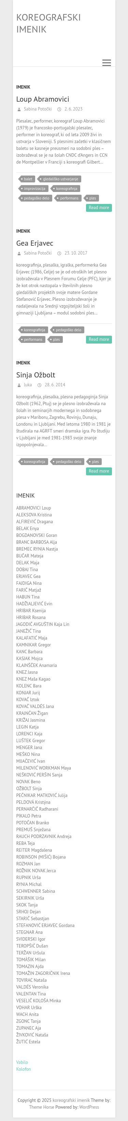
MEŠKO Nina (28, 754)
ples (92, 198)
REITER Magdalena (34, 850)
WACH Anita (27, 1014)
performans (69, 198)
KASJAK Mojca (29, 658)
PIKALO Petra (28, 816)
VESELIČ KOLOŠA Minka (38, 1001)
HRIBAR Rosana (31, 617)
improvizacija (34, 188)
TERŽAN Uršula (30, 953)
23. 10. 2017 (75, 253)
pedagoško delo (36, 198)
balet (28, 179)
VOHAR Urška (29, 1007)
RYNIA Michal (29, 884)
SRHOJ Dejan (28, 912)
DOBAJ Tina (27, 569)
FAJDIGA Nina (29, 583)
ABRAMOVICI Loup (33, 508)
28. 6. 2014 (54, 385)
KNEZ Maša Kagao (33, 679)
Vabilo (22, 1062)
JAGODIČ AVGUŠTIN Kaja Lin (43, 624)
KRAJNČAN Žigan (32, 713)
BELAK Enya (27, 528)
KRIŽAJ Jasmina (30, 720)
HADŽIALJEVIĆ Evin (34, 604)
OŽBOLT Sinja (29, 788)
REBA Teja (25, 843)
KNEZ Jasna (27, 672)
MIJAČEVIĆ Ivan (30, 761)
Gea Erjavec (35, 243)
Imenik (23, 87)
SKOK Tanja (27, 905)
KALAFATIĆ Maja (31, 638)
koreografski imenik (48, 23)
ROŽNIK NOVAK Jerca (36, 871)
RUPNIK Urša (28, 877)
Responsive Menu (107, 62)
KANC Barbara (29, 652)
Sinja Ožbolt (35, 374)
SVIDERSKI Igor (31, 939)
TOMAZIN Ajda (30, 966)
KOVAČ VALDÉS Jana (35, 706)
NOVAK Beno (28, 782)
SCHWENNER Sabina (35, 891)
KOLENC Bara (29, 686)
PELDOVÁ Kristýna (33, 802)
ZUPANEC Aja (28, 1028)
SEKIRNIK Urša (30, 898)
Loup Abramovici (43, 99)
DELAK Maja (28, 563)
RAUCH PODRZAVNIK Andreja (44, 836)
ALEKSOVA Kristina (34, 515)
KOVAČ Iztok (27, 700)
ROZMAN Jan (28, 864)
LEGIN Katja (27, 727)
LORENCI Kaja (29, 734)
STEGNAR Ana (29, 932)
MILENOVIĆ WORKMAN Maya (43, 768)
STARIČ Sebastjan (32, 919)
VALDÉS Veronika (32, 987)
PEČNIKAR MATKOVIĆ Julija (42, 795)
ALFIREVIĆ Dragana (34, 522)
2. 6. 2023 (72, 109)
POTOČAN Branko (32, 823)
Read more (99, 207)
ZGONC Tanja (28, 1021)
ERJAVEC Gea (28, 576)
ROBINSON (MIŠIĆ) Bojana (41, 857)
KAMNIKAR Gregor (33, 645)
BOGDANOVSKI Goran (36, 535)
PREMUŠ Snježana (33, 830)
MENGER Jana (29, 747)
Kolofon (23, 1069)
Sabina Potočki (37, 109)
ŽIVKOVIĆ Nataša (32, 1035)
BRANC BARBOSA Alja (36, 542)
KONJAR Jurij (28, 693)
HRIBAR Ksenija (31, 611)
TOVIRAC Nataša (31, 980)
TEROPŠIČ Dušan (32, 946)
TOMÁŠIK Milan (31, 960)
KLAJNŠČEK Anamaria (36, 665)
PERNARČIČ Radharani (37, 809)
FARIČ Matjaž (28, 590)
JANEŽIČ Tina (28, 631)
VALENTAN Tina (31, 994)
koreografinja (66, 188)
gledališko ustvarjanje (60, 179)
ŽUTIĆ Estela (28, 1042)
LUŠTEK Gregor (30, 741)
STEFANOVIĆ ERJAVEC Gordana (45, 925)
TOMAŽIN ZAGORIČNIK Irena (43, 973)
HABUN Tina (28, 597)
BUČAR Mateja (29, 556)
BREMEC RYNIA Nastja (37, 549)
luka (27, 385)
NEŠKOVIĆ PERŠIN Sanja (39, 775)
